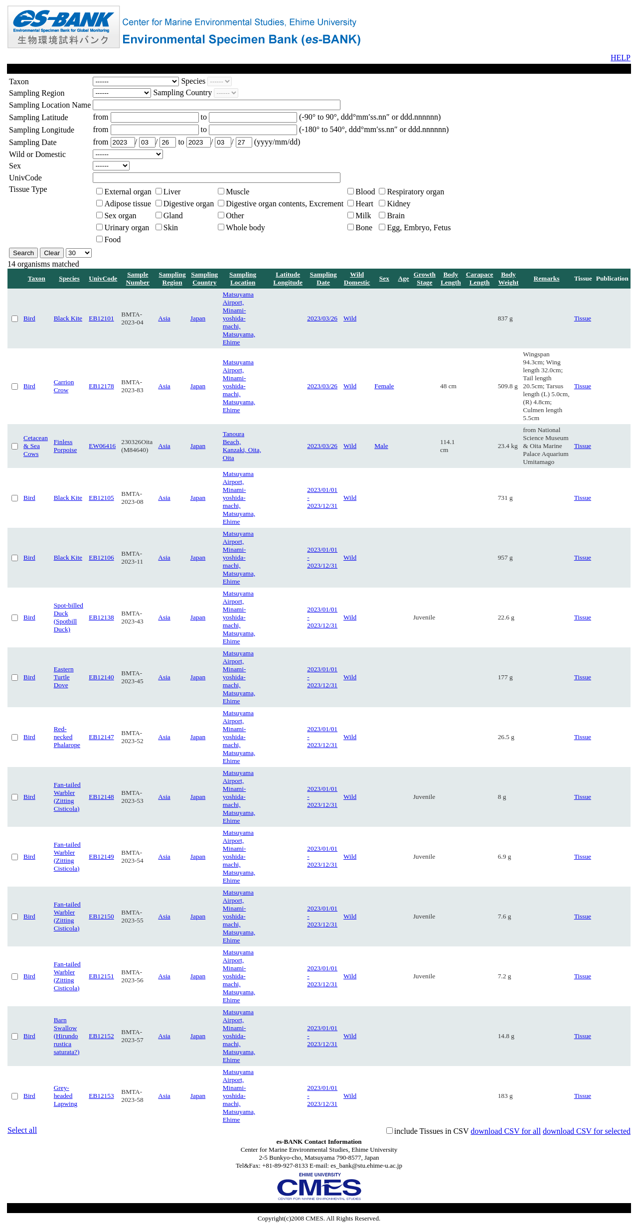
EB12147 (101, 737)
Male (381, 446)
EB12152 (101, 1036)
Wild (349, 318)
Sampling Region (172, 278)
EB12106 (101, 557)
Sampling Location (242, 278)
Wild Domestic (357, 278)
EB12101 (101, 318)
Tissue (582, 318)
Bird (29, 318)
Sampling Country (204, 278)
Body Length (451, 278)
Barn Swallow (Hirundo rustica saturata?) (67, 1036)
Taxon (36, 278)
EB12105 (101, 497)
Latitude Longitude (288, 278)
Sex (384, 278)
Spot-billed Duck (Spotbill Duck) (68, 617)
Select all (22, 1130)
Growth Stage (425, 278)
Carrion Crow (64, 386)
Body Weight (508, 278)
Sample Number (138, 278)
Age (403, 278)
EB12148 (101, 796)
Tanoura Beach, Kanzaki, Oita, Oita (242, 445)
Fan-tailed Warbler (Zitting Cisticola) (67, 796)
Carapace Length (479, 278)
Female (384, 386)
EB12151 (101, 976)
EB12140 (101, 677)
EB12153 (101, 1095)
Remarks (547, 278)
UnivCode (103, 278)
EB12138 (101, 617)
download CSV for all (506, 1131)
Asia (164, 318)
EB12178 (101, 386)
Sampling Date (323, 278)
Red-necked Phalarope (67, 737)
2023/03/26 (322, 318)
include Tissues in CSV (431, 1131)
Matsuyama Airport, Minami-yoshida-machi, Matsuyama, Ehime (239, 318)
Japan (197, 318)
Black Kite (68, 318)
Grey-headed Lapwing (65, 1095)
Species (69, 278)
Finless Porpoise (65, 446)
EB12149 (101, 856)
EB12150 (101, 916)
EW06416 (102, 446)
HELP (621, 57)
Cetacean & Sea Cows (35, 446)
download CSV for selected (587, 1131)
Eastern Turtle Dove (64, 677)
